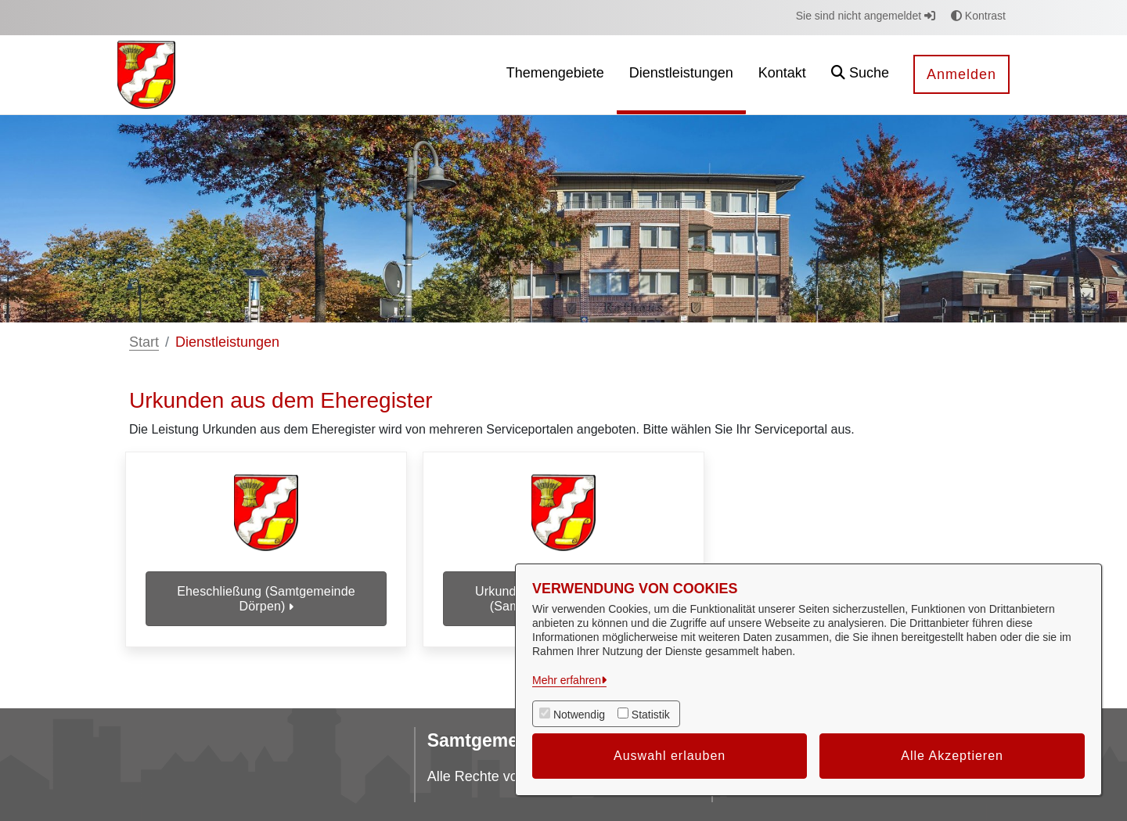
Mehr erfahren (566, 680)
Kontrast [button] (978, 15)
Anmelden (961, 74)
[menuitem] (555, 74)
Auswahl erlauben (670, 755)
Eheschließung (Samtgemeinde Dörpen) (266, 599)
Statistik (651, 714)
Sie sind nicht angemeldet (865, 15)
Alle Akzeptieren (952, 755)
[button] (860, 74)
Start (144, 342)
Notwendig (579, 714)
